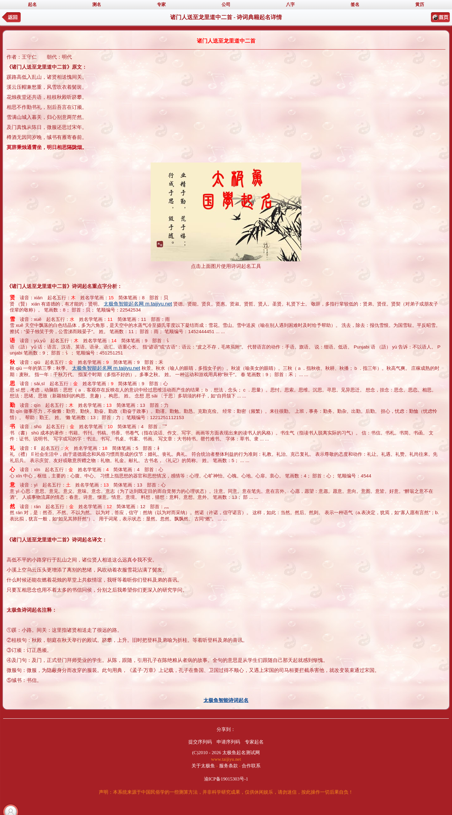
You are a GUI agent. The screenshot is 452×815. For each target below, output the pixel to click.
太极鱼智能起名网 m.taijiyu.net (138, 303)
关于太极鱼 (203, 765)
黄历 (419, 4)
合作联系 (251, 765)
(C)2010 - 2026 (206, 752)
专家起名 (254, 741)
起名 (32, 4)
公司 (226, 4)
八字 (290, 4)
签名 (355, 4)
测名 (96, 4)
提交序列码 (200, 741)
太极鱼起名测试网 (241, 752)
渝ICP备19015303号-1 (226, 778)
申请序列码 (228, 741)
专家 (161, 4)
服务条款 (228, 765)
